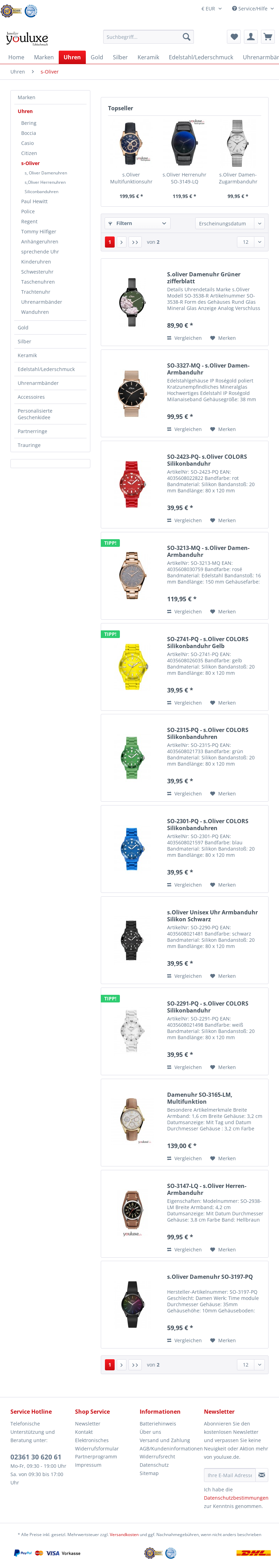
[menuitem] (148, 40)
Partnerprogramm (96, 1456)
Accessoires (31, 397)
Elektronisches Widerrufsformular (97, 1444)
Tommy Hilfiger (38, 231)
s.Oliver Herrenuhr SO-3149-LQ (184, 178)
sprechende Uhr (40, 251)
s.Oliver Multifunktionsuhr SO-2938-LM (131, 178)
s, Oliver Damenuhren (46, 173)
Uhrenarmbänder (41, 302)
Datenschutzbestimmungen (236, 1497)
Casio (27, 143)
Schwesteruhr (37, 271)
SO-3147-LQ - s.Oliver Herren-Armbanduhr (206, 1189)
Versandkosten (124, 1534)
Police (28, 211)
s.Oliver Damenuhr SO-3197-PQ (210, 1277)
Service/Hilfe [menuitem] (250, 8)
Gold (23, 327)
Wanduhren (35, 312)
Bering (28, 123)
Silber (24, 341)
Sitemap (149, 1473)
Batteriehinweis (158, 1423)
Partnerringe (32, 431)
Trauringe (29, 445)
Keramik (27, 355)
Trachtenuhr (35, 291)
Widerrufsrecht (157, 1456)
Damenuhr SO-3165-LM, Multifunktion (199, 1098)
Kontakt (84, 1432)
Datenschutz (154, 1465)
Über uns (150, 1432)
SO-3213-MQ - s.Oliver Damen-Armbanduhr (208, 551)
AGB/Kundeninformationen (170, 1448)
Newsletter (87, 1423)
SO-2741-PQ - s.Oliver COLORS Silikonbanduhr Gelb (207, 642)
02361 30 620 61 (35, 1457)
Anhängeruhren (39, 241)
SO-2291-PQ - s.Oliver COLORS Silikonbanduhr (207, 1007)
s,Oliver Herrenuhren (45, 182)
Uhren (25, 111)
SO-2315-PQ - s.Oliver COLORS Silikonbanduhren (207, 733)
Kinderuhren (36, 261)
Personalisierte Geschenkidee (35, 414)
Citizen (29, 153)
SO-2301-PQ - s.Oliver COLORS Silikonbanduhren (207, 824)
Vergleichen (184, 338)
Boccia (28, 133)
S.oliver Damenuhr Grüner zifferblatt (203, 278)
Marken (26, 97)
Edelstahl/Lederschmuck (46, 369)
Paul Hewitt (34, 201)
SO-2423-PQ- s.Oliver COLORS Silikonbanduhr (207, 460)
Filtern (120, 223)
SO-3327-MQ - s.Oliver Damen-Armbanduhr (208, 369)
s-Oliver (30, 163)
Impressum (88, 1465)
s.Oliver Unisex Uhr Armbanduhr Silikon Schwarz (212, 916)
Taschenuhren (38, 281)
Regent (29, 221)
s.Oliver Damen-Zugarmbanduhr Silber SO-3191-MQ (238, 178)
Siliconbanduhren (41, 192)
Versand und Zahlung (165, 1440)
